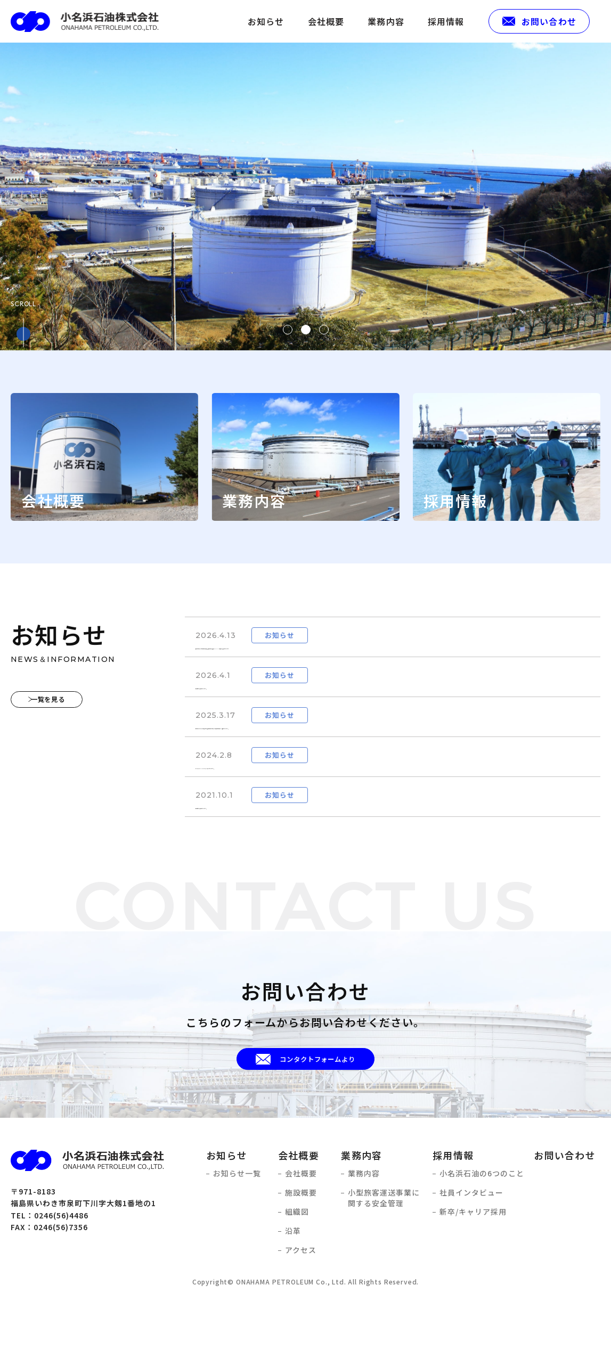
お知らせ (266, 21)
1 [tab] (287, 329)
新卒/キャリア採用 (473, 1276)
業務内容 (386, 21)
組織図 (297, 1276)
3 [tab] (324, 329)
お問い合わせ (565, 1219)
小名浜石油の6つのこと (481, 1238)
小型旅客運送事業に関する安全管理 (384, 1262)
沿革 (293, 1295)
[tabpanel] (305, 196)
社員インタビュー (471, 1257)
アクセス (300, 1314)
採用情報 (446, 21)
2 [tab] (306, 329)
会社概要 (326, 21)
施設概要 (301, 1257)
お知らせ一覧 (237, 1238)
